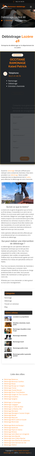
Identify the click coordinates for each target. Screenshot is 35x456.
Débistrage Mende (10, 415)
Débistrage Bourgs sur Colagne (14, 386)
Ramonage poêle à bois (20, 348)
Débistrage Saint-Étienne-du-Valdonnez (17, 441)
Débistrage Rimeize (10, 432)
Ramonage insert (18, 342)
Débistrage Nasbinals (11, 428)
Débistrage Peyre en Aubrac (13, 430)
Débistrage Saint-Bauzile (12, 436)
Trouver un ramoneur (11, 304)
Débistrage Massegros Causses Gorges (17, 413)
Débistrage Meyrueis (11, 417)
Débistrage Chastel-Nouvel (13, 390)
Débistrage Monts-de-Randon (13, 425)
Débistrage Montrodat (11, 422)
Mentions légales (24, 453)
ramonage (11, 171)
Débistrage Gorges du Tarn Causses (16, 394)
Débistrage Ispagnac (10, 399)
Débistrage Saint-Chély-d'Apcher (14, 438)
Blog (5, 307)
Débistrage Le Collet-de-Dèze (13, 407)
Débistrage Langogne (11, 405)
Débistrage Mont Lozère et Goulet (15, 420)
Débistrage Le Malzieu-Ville (13, 409)
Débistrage (7, 20)
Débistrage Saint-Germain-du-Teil (15, 443)
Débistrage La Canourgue (12, 402)
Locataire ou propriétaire (21, 317)
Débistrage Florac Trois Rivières (14, 392)
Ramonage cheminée (20, 335)
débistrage (14, 175)
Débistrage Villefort (10, 445)
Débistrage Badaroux (11, 379)
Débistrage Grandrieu (11, 397)
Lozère (28, 177)
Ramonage (8, 298)
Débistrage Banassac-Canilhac (14, 382)
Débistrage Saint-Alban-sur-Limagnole (16, 434)
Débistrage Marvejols (11, 411)
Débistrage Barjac (10, 384)
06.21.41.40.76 (13, 76)
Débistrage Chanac (10, 388)
